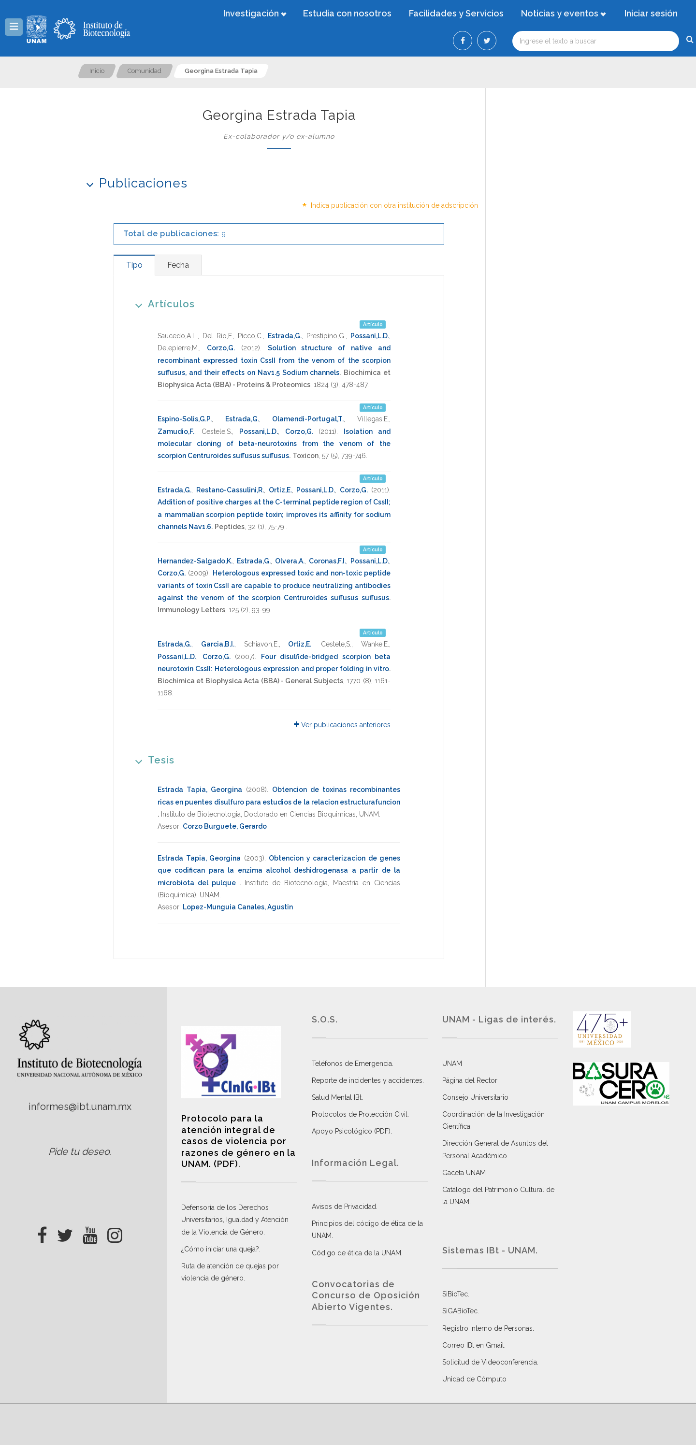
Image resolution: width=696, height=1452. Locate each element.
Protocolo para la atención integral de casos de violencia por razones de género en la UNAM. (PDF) (238, 1141)
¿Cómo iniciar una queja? (220, 1249)
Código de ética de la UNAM (356, 1253)
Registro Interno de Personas (487, 1328)
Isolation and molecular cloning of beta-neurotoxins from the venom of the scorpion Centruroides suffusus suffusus (274, 444)
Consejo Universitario (475, 1097)
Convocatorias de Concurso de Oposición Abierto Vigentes (366, 1295)
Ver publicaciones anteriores (342, 725)
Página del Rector (469, 1080)
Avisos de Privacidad (344, 1206)
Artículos (162, 303)
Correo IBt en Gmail (473, 1345)
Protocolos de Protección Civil (359, 1114)
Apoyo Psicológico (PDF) (351, 1131)
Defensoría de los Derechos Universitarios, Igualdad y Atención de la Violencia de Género (235, 1220)
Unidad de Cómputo (474, 1379)
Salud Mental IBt (337, 1097)
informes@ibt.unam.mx (80, 1106)
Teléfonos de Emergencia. (352, 1063)
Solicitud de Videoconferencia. (490, 1362)
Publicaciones (134, 183)
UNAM (452, 1063)
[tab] (134, 265)
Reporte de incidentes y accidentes (367, 1080)
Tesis (151, 760)
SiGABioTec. (460, 1311)
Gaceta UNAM (464, 1173)
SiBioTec (455, 1294)
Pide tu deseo (79, 1151)
